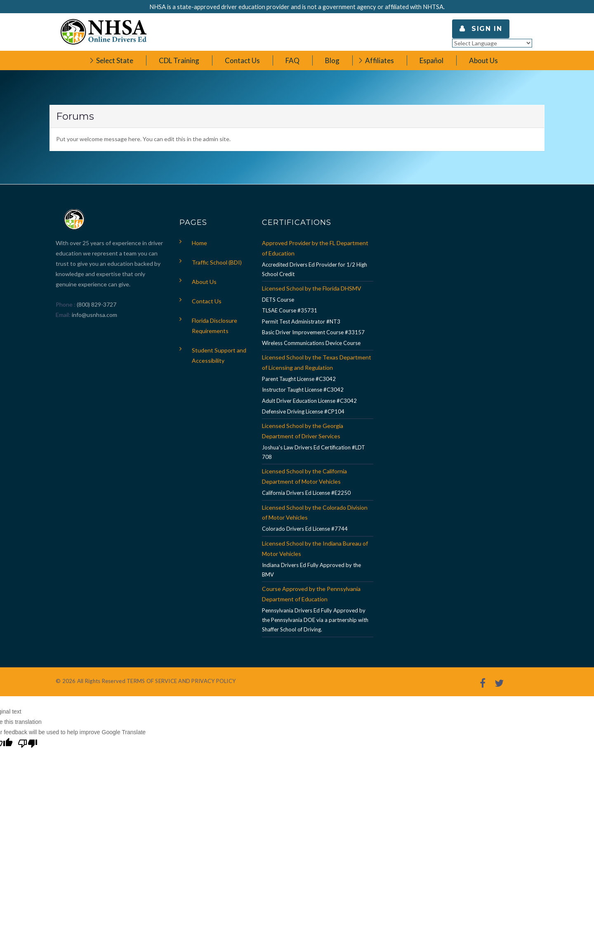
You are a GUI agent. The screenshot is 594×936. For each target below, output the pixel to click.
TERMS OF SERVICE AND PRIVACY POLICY (181, 681)
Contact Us (207, 301)
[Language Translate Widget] (492, 43)
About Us (204, 281)
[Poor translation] (27, 744)
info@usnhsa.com (94, 314)
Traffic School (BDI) (217, 262)
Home (199, 242)
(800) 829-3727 (95, 304)
